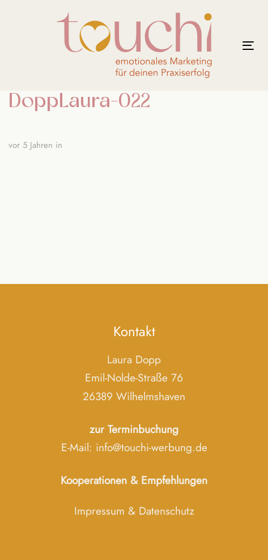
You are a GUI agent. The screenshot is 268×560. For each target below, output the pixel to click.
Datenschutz (166, 511)
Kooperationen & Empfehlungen (134, 480)
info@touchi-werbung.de (151, 447)
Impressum (99, 511)
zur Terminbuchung (134, 429)
